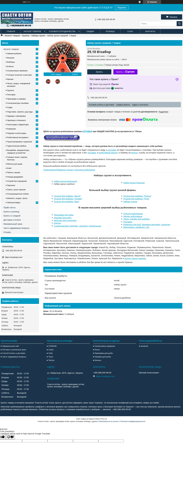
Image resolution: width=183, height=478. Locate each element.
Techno (51, 360)
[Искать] (179, 23)
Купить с (125, 72)
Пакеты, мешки (13, 172)
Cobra (50, 350)
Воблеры (11, 62)
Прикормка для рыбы (63, 215)
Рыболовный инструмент (18, 137)
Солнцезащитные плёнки (18, 194)
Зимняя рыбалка (14, 53)
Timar (50, 357)
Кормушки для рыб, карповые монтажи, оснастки (146, 224)
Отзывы (7, 232)
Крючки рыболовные (132, 216)
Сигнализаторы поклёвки (18, 103)
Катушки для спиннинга (65, 220)
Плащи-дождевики (15, 177)
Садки (9, 107)
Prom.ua (103, 419)
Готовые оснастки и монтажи (19, 75)
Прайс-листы (10, 207)
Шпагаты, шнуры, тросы (17, 198)
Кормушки (11, 129)
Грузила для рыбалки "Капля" (67, 196)
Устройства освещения (17, 181)
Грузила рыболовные (133, 213)
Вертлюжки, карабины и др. (136, 227)
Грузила (25, 35)
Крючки (10, 79)
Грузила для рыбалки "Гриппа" (137, 196)
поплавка (92, 153)
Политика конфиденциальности (132, 421)
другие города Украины (135, 258)
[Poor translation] (10, 437)
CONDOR (52, 346)
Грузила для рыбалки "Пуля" (136, 199)
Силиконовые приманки (17, 71)
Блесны (57, 223)
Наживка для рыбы (62, 218)
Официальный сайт (10, 346)
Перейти (121, 7)
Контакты (150, 31)
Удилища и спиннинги (16, 120)
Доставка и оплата (12, 220)
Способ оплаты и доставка (13, 353)
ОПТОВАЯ (87, 131)
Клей (9, 168)
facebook (144, 346)
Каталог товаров (32, 31)
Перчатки (11, 185)
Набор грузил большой (134, 183)
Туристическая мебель (17, 146)
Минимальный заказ (13, 224)
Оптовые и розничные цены (14, 350)
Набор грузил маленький (65, 181)
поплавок (112, 150)
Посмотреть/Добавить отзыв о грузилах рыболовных (69, 170)
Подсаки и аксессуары (16, 133)
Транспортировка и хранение (19, 142)
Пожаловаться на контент (108, 421)
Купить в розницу (11, 212)
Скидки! (90, 31)
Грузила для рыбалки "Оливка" (68, 199)
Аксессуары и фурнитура (18, 124)
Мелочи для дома (14, 164)
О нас (130, 31)
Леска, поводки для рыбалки (136, 219)
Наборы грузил (38, 35)
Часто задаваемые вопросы (16, 228)
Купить (99, 72)
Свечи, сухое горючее (16, 190)
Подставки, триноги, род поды (20, 112)
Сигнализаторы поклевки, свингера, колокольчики (77, 226)
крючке (134, 153)
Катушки (10, 58)
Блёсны (10, 66)
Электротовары (13, 202)
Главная (11, 31)
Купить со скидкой (12, 216)
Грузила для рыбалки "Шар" (66, 201)
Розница (110, 31)
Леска (97, 350)
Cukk (50, 353)
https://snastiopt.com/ (13, 257)
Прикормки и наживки (16, 99)
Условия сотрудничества (62, 31)
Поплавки (127, 222)
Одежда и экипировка (16, 116)
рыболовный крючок (108, 153)
